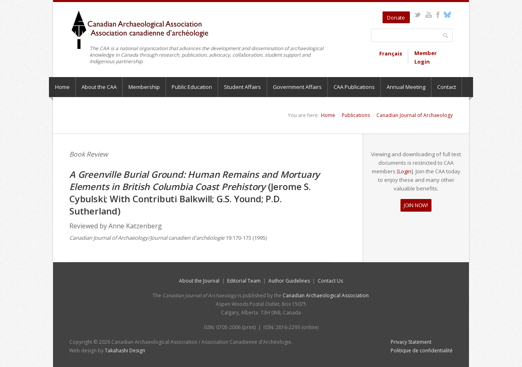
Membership (144, 87)
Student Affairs (242, 87)
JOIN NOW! (416, 205)
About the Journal (199, 280)
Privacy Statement (411, 341)
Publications (356, 115)
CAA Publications (354, 87)
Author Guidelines (289, 280)
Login (404, 171)
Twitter (417, 14)
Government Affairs (297, 87)
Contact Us (330, 280)
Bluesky (447, 14)
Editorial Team (244, 280)
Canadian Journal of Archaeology (414, 115)
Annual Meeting (406, 87)
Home (62, 87)
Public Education (192, 87)
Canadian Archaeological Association (326, 295)
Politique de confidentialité (422, 350)
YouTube (428, 14)
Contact (446, 87)
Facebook (437, 14)
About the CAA (99, 87)
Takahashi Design (125, 350)
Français (390, 53)
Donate (396, 17)
